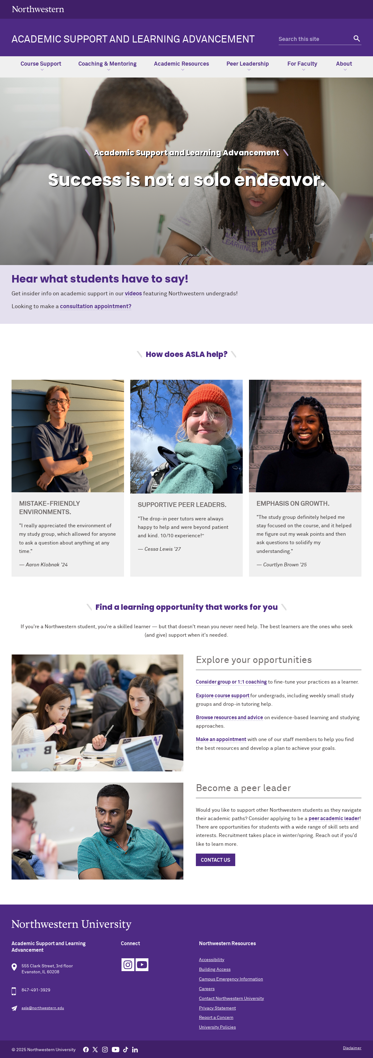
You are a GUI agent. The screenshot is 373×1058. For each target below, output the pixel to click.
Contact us (215, 860)
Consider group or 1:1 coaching (231, 681)
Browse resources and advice (229, 717)
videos (133, 294)
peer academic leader (334, 818)
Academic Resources (181, 66)
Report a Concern (216, 1017)
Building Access (215, 969)
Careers (207, 989)
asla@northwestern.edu (43, 1008)
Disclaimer (352, 1048)
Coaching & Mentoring (107, 66)
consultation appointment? (95, 306)
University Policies (217, 1027)
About (344, 66)
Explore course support (223, 695)
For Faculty (302, 66)
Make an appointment (221, 739)
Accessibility (211, 960)
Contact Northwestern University (231, 998)
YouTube (142, 964)
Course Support (41, 66)
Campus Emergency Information (231, 979)
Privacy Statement (217, 1008)
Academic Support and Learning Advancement (133, 40)
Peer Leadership (247, 66)
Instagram (128, 964)
